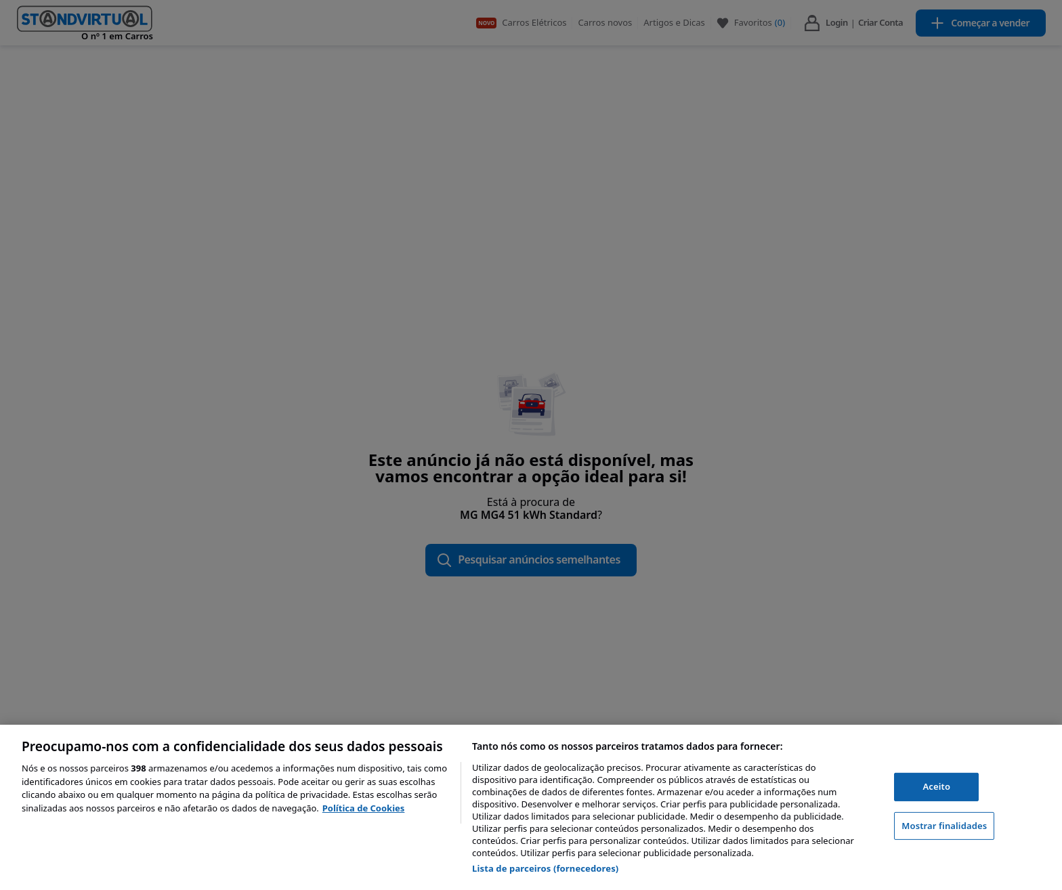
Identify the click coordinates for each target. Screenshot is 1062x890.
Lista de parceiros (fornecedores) (545, 868)
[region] (531, 807)
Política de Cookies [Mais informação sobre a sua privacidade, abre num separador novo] (363, 808)
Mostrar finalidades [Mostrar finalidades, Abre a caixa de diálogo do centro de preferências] (944, 826)
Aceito (936, 786)
